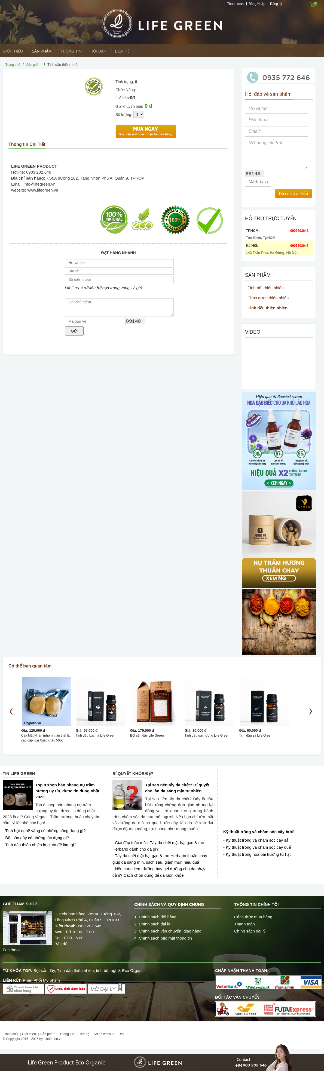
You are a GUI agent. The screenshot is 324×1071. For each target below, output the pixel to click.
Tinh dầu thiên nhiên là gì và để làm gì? (40, 844)
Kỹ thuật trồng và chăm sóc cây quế (258, 847)
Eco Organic (133, 970)
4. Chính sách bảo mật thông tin (163, 938)
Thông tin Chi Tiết (26, 144)
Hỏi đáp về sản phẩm (268, 94)
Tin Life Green (19, 773)
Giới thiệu (13, 51)
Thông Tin (70, 51)
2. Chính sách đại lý (152, 924)
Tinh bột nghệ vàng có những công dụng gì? (45, 830)
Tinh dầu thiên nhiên (268, 308)
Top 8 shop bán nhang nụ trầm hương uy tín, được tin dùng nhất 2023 (67, 791)
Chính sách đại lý (249, 931)
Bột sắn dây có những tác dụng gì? (37, 837)
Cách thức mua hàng (253, 917)
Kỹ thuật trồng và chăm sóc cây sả (257, 840)
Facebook (12, 949)
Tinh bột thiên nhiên (266, 287)
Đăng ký (276, 4)
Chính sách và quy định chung (169, 904)
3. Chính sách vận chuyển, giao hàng (167, 931)
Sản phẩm (41, 51)
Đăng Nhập (257, 4)
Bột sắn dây (44, 970)
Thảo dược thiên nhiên (268, 298)
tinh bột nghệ (108, 970)
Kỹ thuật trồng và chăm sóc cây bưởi (259, 831)
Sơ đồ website (104, 1034)
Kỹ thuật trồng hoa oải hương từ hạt (258, 854)
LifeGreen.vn (53, 1039)
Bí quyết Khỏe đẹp (132, 773)
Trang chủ (12, 65)
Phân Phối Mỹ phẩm (41, 980)
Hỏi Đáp (98, 51)
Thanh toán (235, 4)
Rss (121, 1034)
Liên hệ (122, 51)
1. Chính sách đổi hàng (155, 917)
